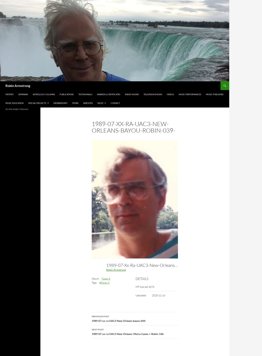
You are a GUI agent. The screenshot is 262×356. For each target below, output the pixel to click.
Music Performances (190, 94)
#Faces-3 (104, 282)
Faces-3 (106, 278)
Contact (115, 103)
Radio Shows (132, 94)
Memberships (60, 103)
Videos (170, 94)
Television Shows (153, 94)
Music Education (14, 103)
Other (75, 103)
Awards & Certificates (108, 94)
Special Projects (37, 103)
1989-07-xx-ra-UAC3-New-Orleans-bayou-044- (135, 318)
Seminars (23, 94)
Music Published (214, 94)
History (9, 94)
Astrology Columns (44, 94)
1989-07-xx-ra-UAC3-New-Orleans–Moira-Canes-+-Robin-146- (135, 331)
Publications (67, 94)
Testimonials (85, 94)
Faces (100, 103)
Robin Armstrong (17, 86)
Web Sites (88, 103)
